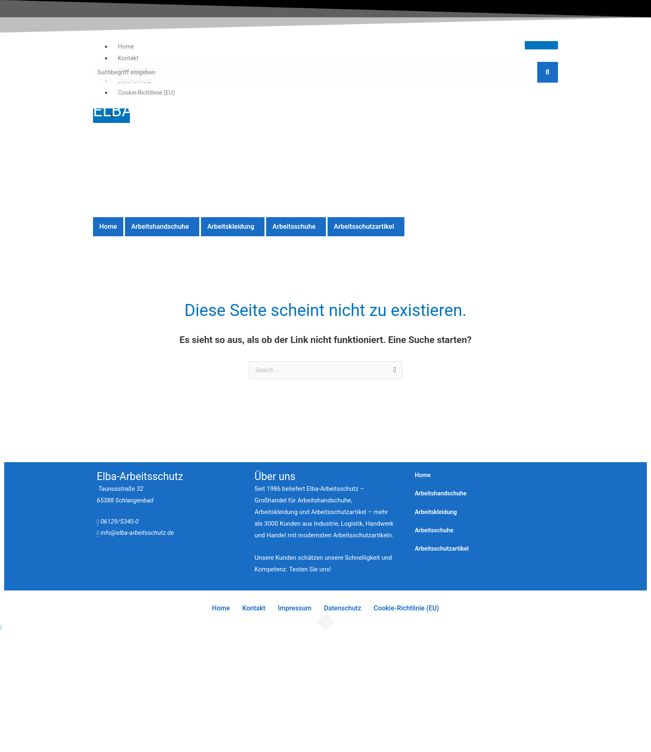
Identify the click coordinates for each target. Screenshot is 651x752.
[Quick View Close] (1, 628)
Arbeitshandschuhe (160, 226)
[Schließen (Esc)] (120, 641)
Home (126, 46)
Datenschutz (342, 608)
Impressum (294, 608)
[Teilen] (86, 641)
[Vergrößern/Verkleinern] (16, 641)
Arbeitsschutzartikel (364, 226)
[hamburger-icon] (541, 45)
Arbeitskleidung (230, 226)
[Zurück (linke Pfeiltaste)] (16, 653)
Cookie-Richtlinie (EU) (148, 92)
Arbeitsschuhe (294, 226)
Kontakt (129, 58)
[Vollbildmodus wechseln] (51, 641)
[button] (162, 226)
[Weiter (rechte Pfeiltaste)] (51, 653)
